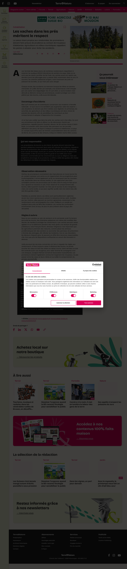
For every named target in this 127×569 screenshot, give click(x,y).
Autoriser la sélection (63, 303)
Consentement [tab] (37, 271)
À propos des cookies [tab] (90, 270)
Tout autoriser (88, 303)
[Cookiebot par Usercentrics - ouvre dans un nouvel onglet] (93, 265)
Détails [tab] (63, 270)
